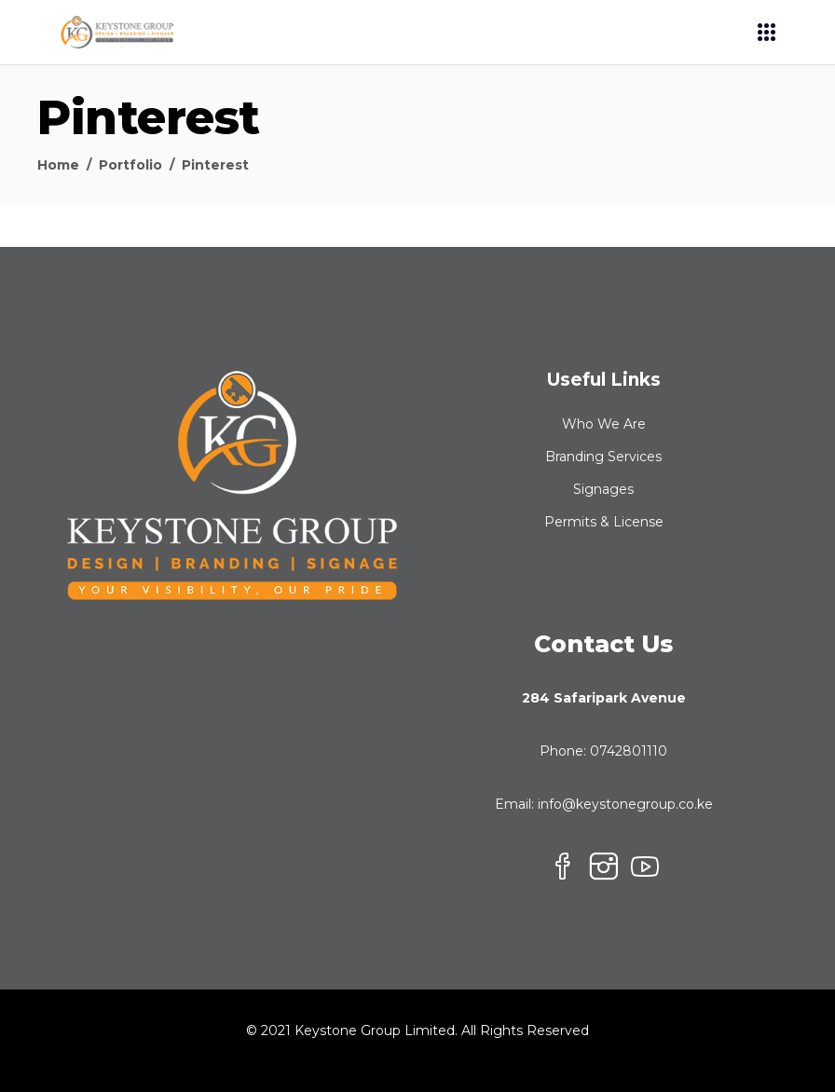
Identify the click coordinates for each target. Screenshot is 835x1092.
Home (58, 165)
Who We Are (604, 424)
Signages (603, 489)
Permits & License (604, 521)
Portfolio (130, 165)
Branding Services (603, 456)
